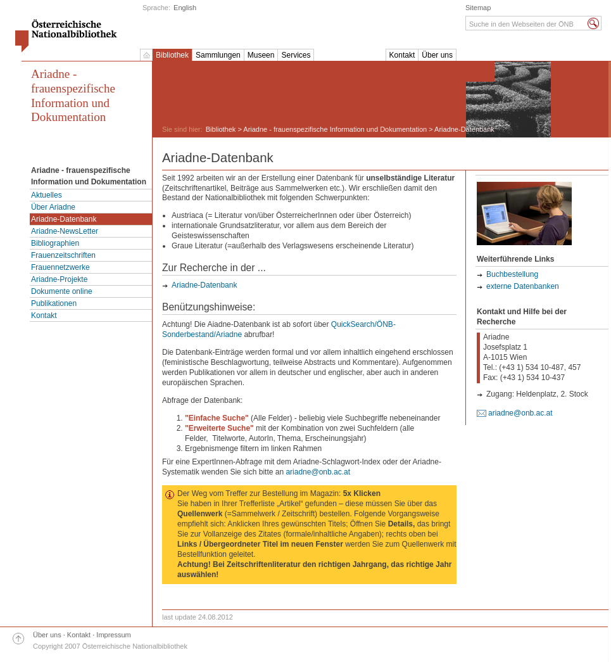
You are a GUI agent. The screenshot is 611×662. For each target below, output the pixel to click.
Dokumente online (61, 291)
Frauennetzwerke (60, 267)
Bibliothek (172, 55)
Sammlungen (218, 55)
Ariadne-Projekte (59, 279)
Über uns (437, 55)
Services (295, 55)
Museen (261, 55)
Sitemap (478, 7)
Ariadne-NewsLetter (64, 231)
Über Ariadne (53, 207)
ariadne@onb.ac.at (318, 472)
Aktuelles (46, 195)
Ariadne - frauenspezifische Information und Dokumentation (73, 95)
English (184, 7)
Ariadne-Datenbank (63, 219)
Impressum (113, 635)
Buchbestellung (512, 274)
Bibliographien (55, 243)
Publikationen (54, 303)
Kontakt (402, 55)
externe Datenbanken (522, 286)
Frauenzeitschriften (63, 255)
